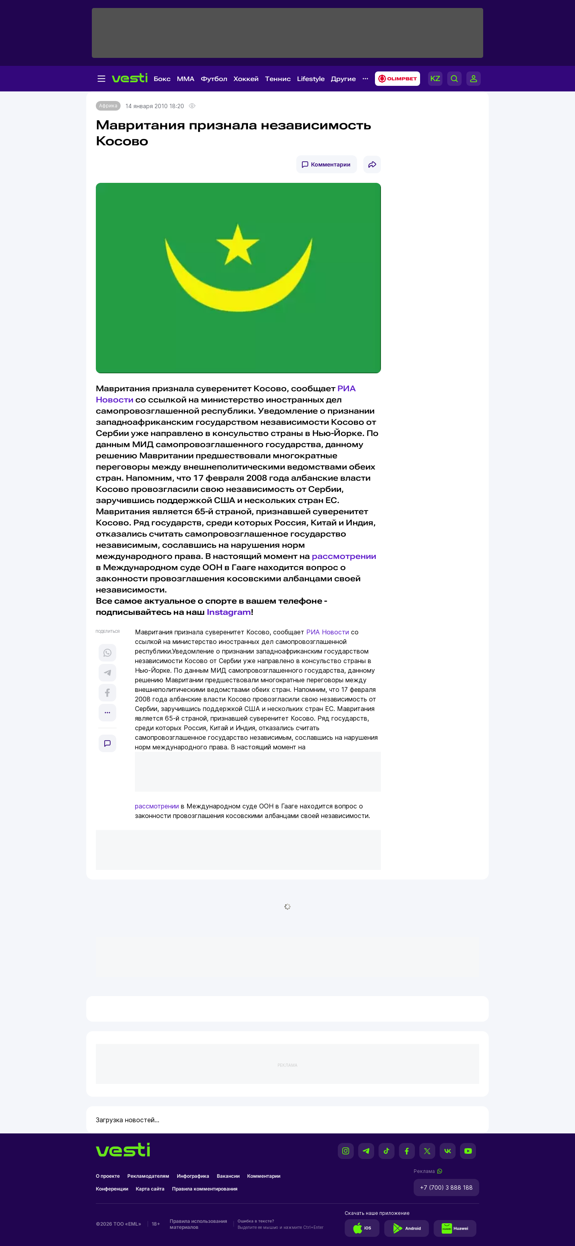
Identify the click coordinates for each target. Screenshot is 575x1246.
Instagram (229, 612)
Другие (343, 79)
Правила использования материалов (198, 1224)
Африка (108, 106)
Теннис (278, 79)
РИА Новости (327, 632)
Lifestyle (311, 79)
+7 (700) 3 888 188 (446, 1187)
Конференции (112, 1189)
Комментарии (331, 164)
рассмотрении (344, 556)
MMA (185, 79)
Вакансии (228, 1176)
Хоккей (246, 79)
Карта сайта (150, 1189)
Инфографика (193, 1176)
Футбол (214, 79)
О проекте (108, 1176)
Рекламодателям (148, 1176)
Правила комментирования (205, 1189)
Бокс (162, 79)
